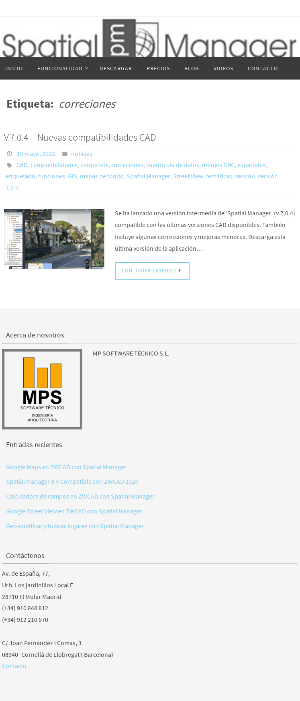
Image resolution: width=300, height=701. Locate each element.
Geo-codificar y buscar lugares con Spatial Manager (75, 526)
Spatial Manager (148, 176)
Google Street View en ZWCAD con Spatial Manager (74, 511)
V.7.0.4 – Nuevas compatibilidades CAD (80, 137)
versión (245, 176)
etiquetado (20, 176)
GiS (72, 176)
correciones (127, 165)
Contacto (14, 666)
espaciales (251, 165)
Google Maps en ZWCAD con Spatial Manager (66, 467)
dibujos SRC (218, 165)
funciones (51, 176)
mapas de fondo (102, 176)
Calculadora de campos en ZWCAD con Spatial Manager (80, 496)
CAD (22, 165)
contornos (94, 165)
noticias (81, 153)
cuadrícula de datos (172, 165)
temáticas (219, 176)
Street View (188, 176)
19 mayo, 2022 (36, 153)
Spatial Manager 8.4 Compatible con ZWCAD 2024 (72, 481)
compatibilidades (54, 165)
